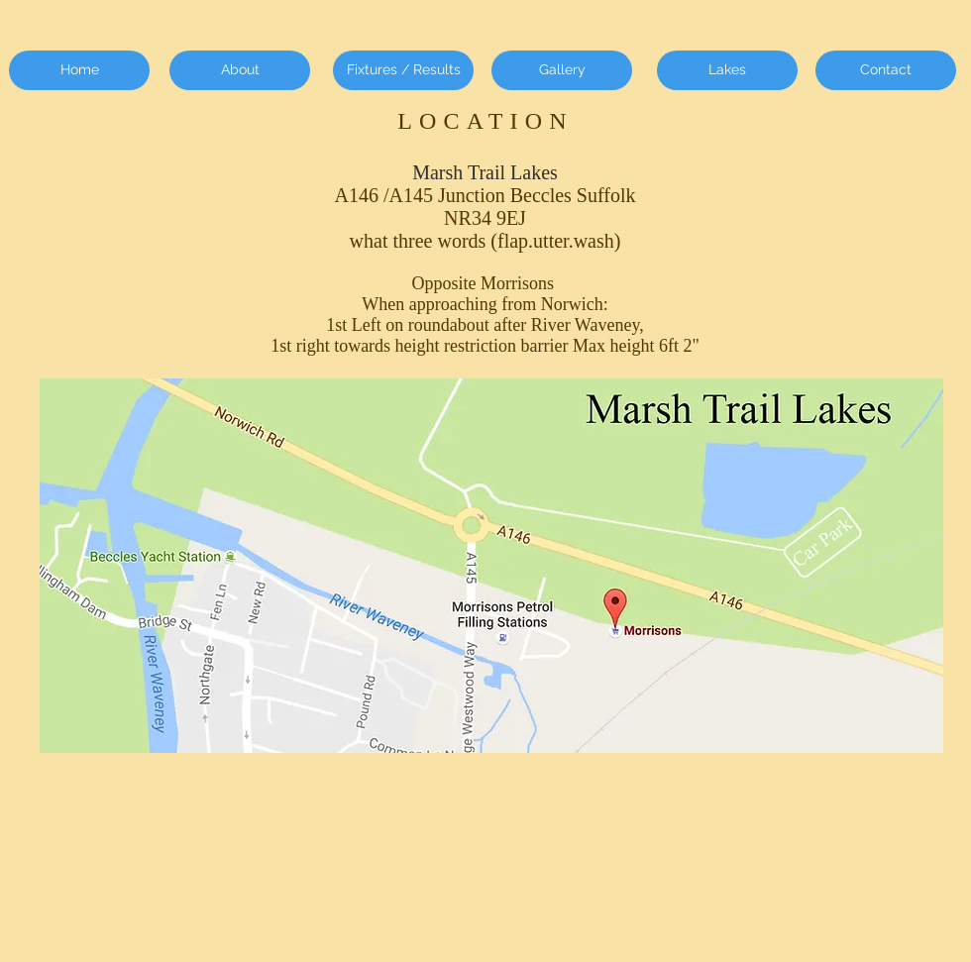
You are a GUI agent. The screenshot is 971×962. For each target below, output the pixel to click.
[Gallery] (561, 70)
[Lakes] (727, 70)
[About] (239, 70)
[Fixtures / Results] (403, 70)
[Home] (79, 70)
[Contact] (885, 70)
